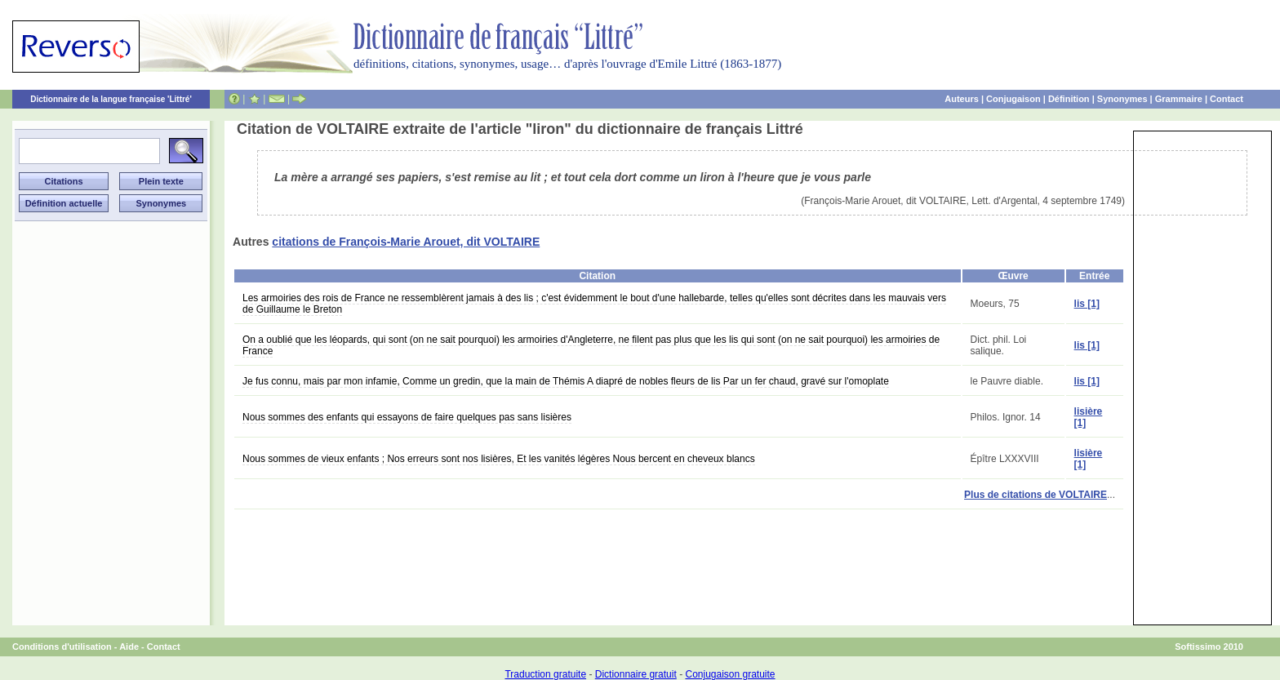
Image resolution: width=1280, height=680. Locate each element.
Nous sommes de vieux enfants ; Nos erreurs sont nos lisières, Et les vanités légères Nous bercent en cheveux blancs (498, 458)
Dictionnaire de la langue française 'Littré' (111, 99)
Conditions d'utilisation (62, 646)
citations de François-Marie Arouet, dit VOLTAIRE (406, 241)
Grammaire (1178, 99)
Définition (1069, 99)
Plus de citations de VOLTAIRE (1035, 494)
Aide (129, 646)
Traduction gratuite (545, 674)
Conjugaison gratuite (730, 674)
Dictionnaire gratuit (636, 674)
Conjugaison (1013, 99)
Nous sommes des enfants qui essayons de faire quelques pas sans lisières (406, 417)
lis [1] (1087, 303)
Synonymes (1122, 99)
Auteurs (961, 99)
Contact (1226, 99)
